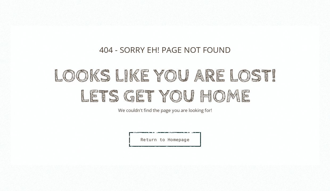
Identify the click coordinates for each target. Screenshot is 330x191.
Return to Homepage (165, 139)
